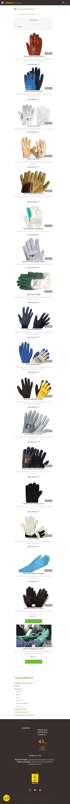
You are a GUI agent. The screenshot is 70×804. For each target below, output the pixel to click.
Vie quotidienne (23, 14)
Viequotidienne (24, 9)
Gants (37, 14)
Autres (18, 706)
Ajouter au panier (33, 621)
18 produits (33, 20)
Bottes (17, 697)
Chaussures (19, 700)
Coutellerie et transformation (23, 683)
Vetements (19, 691)
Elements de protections (22, 703)
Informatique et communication (24, 715)
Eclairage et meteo (20, 709)
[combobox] (34, 26)
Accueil (16, 14)
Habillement (18, 689)
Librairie (16, 686)
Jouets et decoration (21, 712)
